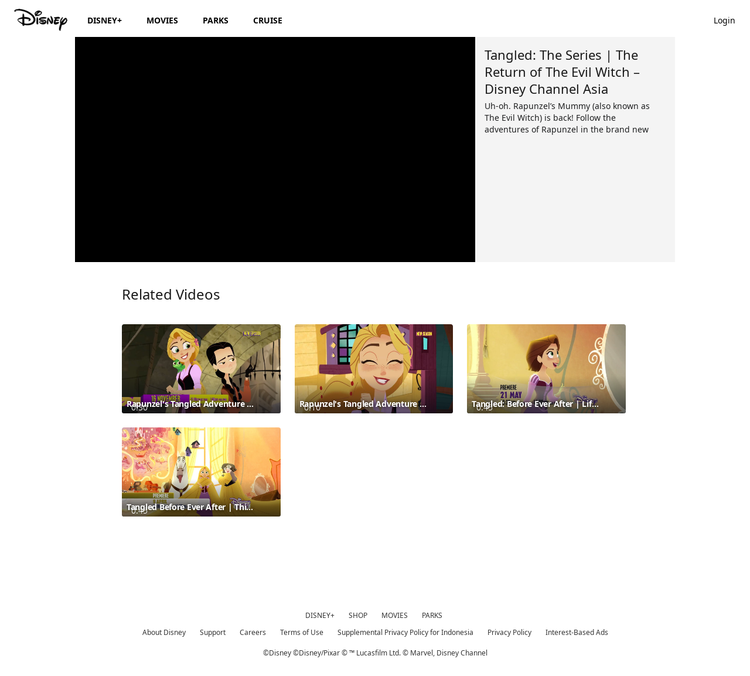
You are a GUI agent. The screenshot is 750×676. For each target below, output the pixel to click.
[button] (730, 19)
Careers (253, 632)
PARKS (432, 615)
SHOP (358, 615)
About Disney (164, 632)
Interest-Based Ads (577, 632)
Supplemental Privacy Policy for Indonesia (405, 632)
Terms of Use (301, 632)
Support (213, 632)
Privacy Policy (509, 632)
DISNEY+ (320, 615)
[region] (275, 149)
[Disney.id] (42, 20)
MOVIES (394, 615)
